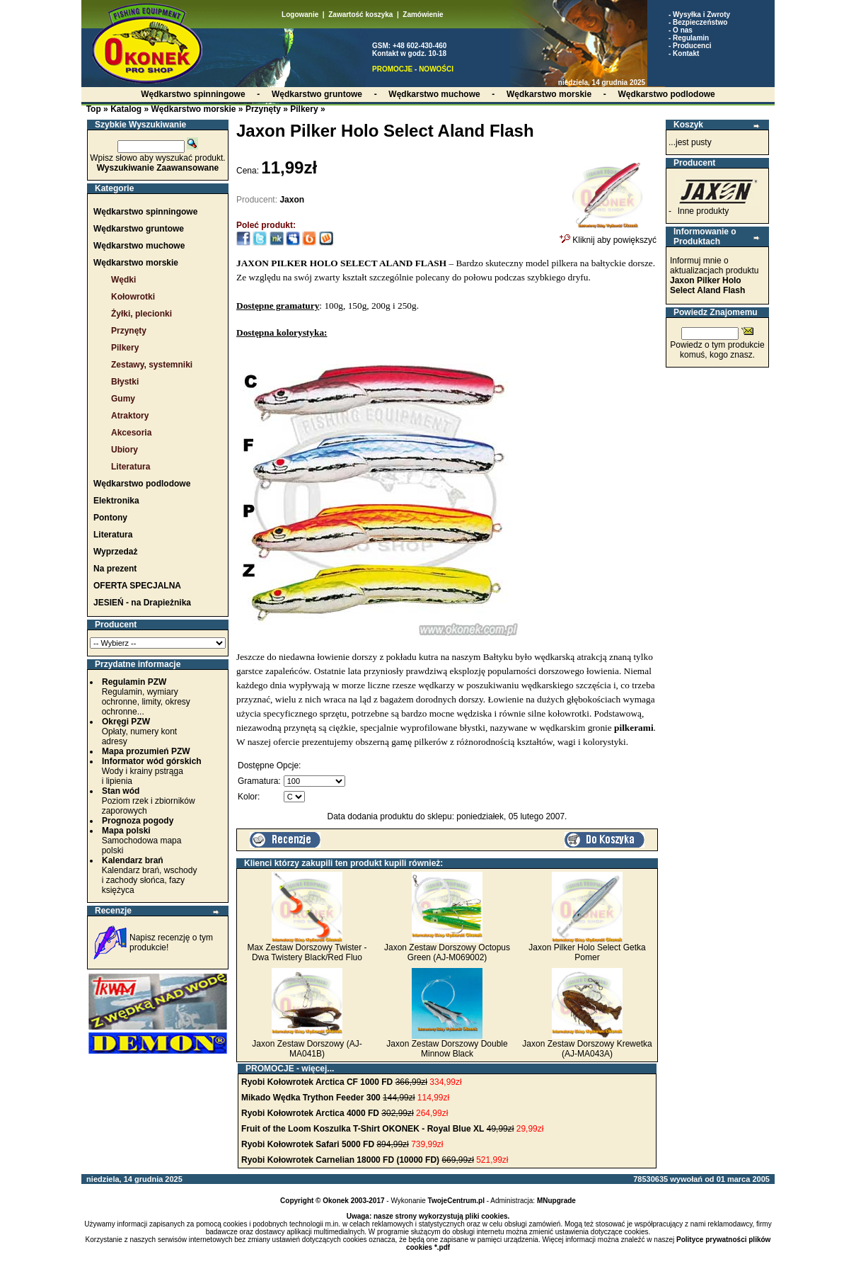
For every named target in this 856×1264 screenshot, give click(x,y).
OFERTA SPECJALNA (137, 586)
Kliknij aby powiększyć (608, 236)
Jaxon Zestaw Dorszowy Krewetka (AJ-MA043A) (587, 1049)
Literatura (130, 467)
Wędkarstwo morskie (193, 109)
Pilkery (304, 109)
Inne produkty (703, 211)
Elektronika (116, 501)
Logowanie (300, 14)
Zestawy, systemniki (151, 365)
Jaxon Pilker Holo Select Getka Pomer (586, 952)
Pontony (110, 518)
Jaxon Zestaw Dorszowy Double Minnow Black (446, 1049)
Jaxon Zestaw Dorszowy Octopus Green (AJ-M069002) (447, 952)
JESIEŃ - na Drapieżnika (142, 603)
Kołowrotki (133, 297)
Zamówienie (423, 14)
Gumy (123, 399)
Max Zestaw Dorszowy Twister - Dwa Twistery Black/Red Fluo (306, 952)
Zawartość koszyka (360, 14)
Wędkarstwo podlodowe (141, 484)
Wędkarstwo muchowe (139, 246)
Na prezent (115, 569)
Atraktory (130, 416)
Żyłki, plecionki (141, 314)
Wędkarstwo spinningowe (145, 212)
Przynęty (263, 109)
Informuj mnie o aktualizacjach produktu (714, 275)
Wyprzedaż (115, 552)
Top (93, 109)
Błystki (125, 382)
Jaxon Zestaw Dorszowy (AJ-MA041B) (307, 1049)
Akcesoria (131, 433)
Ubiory (124, 450)
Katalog (125, 109)
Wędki (123, 280)
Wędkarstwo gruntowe (138, 229)
